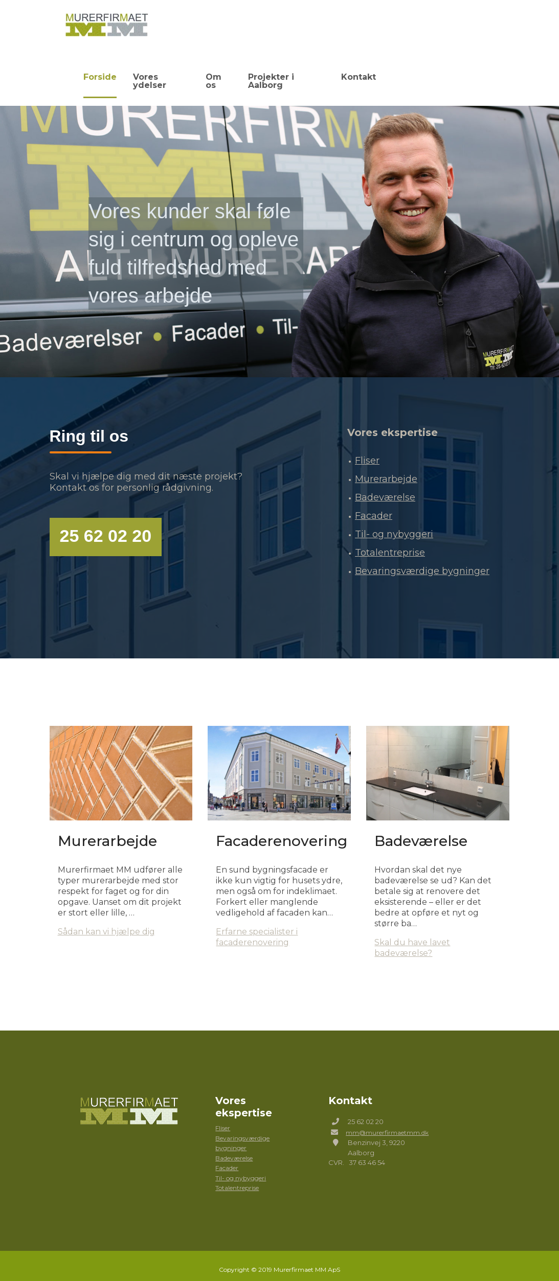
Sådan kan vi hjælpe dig (106, 922)
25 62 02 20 (106, 526)
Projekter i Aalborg (282, 75)
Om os (210, 75)
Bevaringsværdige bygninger (422, 561)
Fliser (367, 451)
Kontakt (358, 75)
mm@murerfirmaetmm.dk (387, 1123)
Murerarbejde (386, 469)
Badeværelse (385, 488)
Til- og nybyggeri (394, 525)
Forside (85, 75)
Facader (373, 506)
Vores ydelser (149, 75)
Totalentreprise (390, 543)
